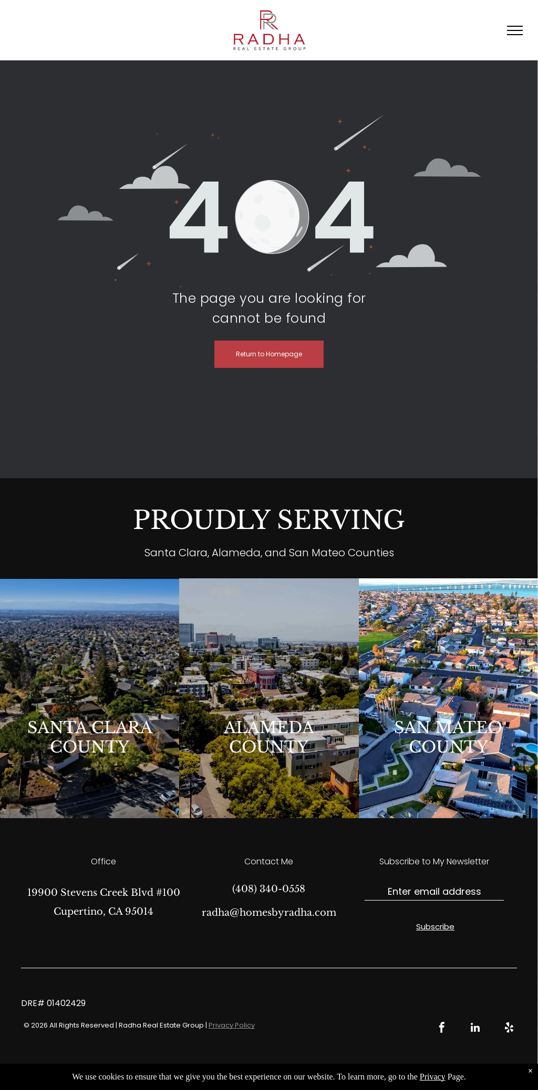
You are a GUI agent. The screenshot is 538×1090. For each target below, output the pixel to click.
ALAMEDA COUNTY (269, 737)
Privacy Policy (232, 1025)
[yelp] (509, 1029)
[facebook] (442, 1029)
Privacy (433, 1076)
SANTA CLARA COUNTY (89, 737)
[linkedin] (475, 1029)
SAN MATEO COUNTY (448, 737)
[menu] (515, 30)
